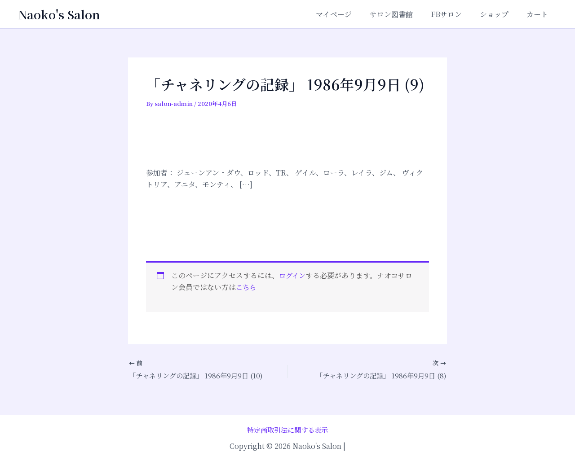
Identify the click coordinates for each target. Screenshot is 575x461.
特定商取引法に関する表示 (287, 429)
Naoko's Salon (59, 14)
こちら (246, 287)
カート (539, 14)
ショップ (499, 14)
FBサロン (455, 14)
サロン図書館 (403, 14)
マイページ (350, 14)
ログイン (293, 275)
